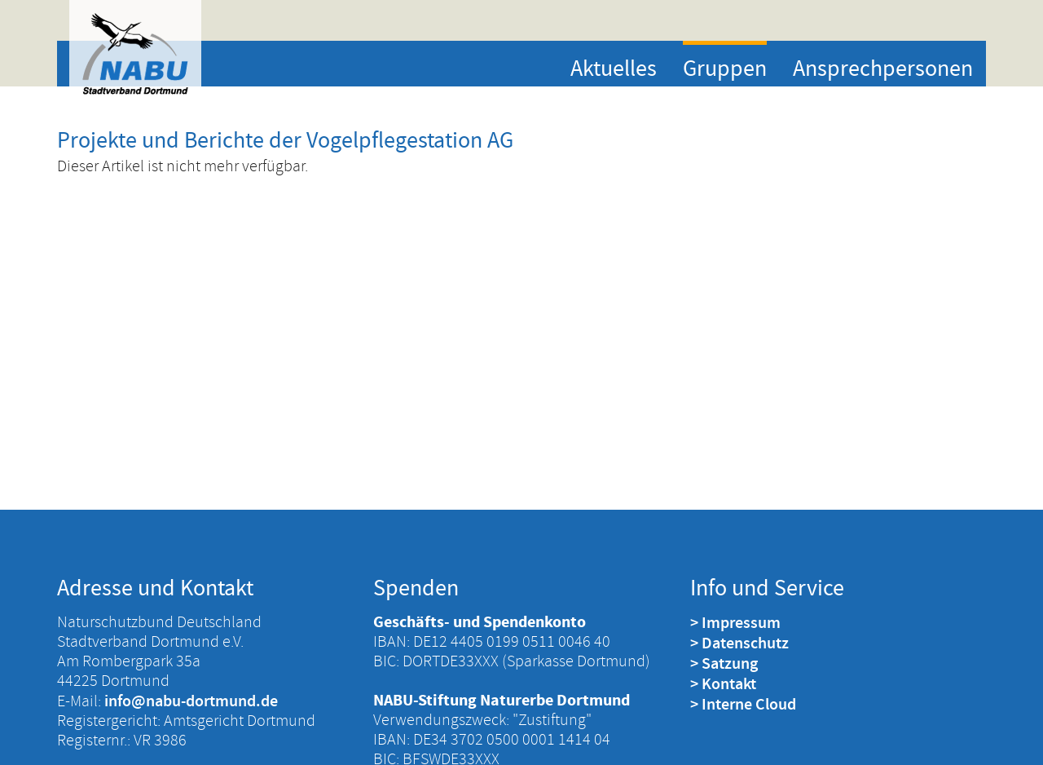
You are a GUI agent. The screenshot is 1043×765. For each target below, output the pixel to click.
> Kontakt (723, 683)
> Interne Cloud (743, 703)
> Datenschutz (739, 642)
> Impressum (735, 622)
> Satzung (724, 663)
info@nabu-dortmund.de (191, 700)
